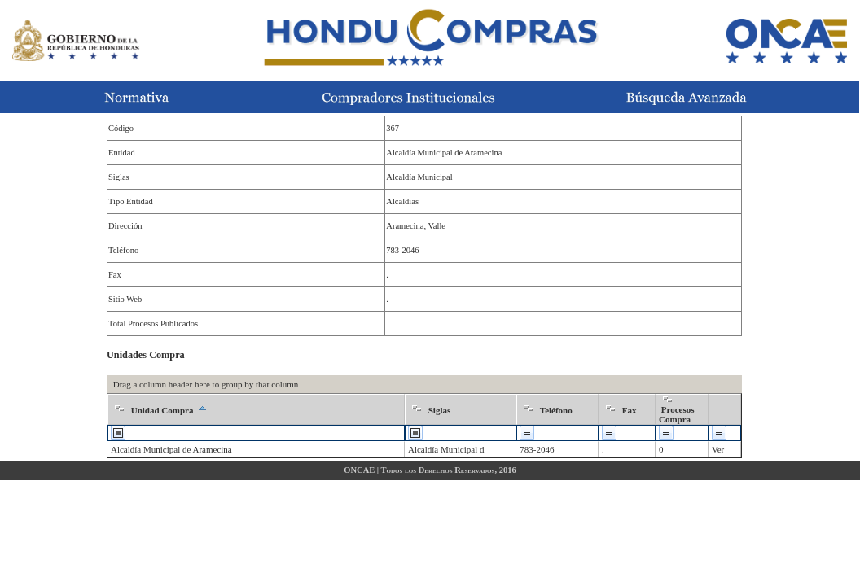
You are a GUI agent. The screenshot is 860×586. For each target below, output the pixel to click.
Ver (718, 449)
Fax (629, 410)
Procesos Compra (676, 414)
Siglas (439, 410)
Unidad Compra (162, 410)
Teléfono (556, 410)
